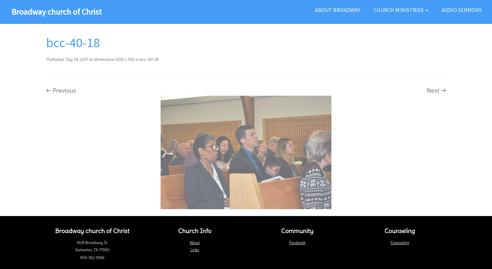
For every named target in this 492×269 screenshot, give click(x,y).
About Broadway (337, 9)
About (195, 242)
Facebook (297, 242)
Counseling (400, 242)
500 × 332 (124, 59)
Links (194, 249)
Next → (436, 90)
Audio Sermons (462, 9)
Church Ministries (401, 9)
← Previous (61, 90)
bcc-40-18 (148, 59)
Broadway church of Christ (57, 11)
